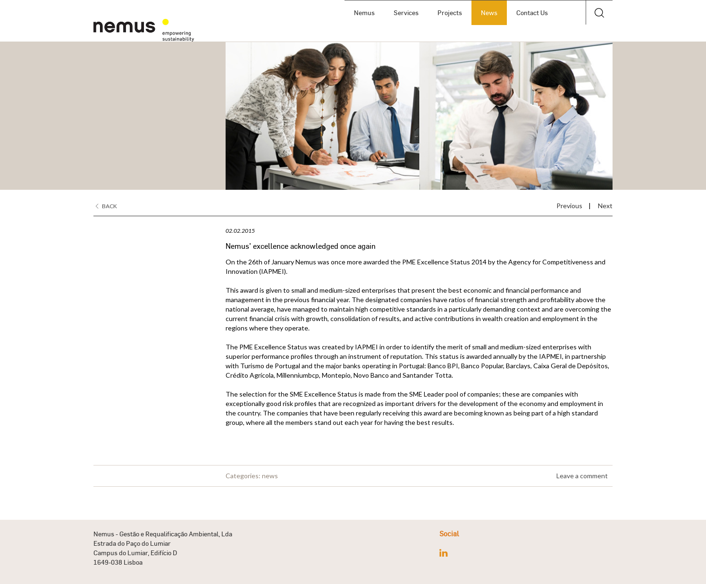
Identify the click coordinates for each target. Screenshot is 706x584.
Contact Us (532, 12)
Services (406, 12)
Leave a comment (582, 476)
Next (605, 206)
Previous (569, 206)
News (489, 12)
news (270, 476)
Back (106, 206)
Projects (449, 12)
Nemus (364, 12)
